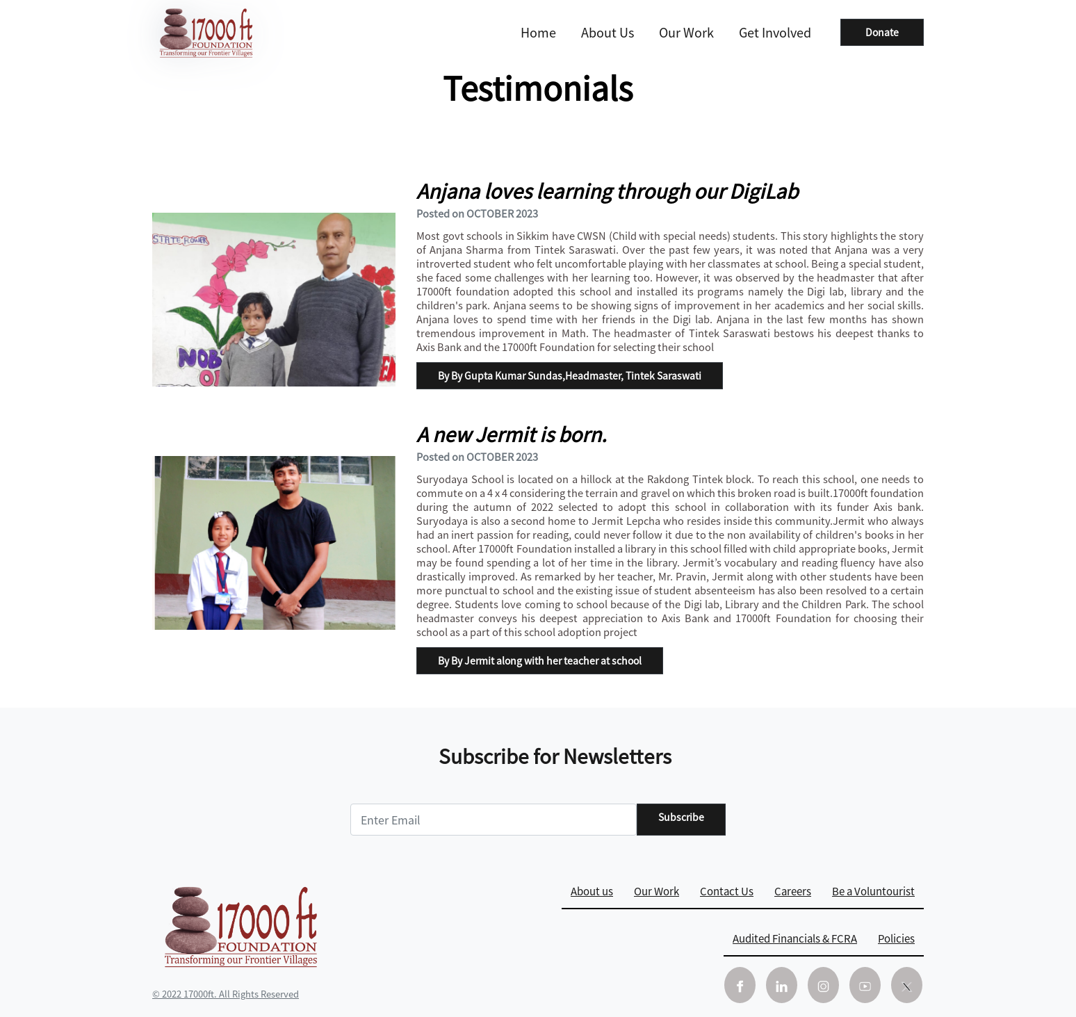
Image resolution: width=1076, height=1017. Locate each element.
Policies (896, 938)
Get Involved (775, 32)
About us (607, 32)
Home (538, 32)
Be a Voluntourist (873, 891)
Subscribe (681, 817)
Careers (792, 891)
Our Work (686, 32)
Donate (882, 32)
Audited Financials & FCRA (795, 938)
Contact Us (726, 891)
